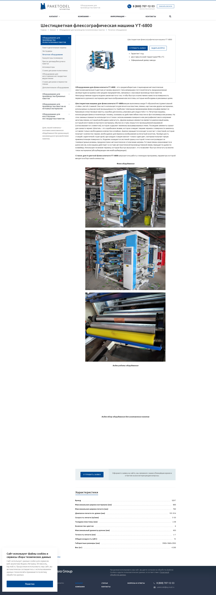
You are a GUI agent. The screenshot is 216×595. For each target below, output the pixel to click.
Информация (118, 16)
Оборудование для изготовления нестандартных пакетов (53, 116)
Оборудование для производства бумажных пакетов (53, 96)
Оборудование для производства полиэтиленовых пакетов (54, 40)
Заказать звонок (165, 6)
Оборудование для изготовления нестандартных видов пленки (54, 76)
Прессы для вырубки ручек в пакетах (53, 63)
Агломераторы (48, 67)
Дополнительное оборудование (55, 87)
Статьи (104, 583)
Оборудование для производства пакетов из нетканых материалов (54, 106)
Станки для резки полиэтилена (54, 70)
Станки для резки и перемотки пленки (54, 83)
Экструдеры (47, 51)
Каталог (54, 16)
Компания (84, 16)
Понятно (30, 584)
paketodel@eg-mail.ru (165, 587)
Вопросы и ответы (136, 583)
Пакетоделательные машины (54, 48)
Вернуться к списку (49, 557)
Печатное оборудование (52, 54)
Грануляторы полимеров (52, 58)
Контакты (151, 16)
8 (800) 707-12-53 (144, 6)
